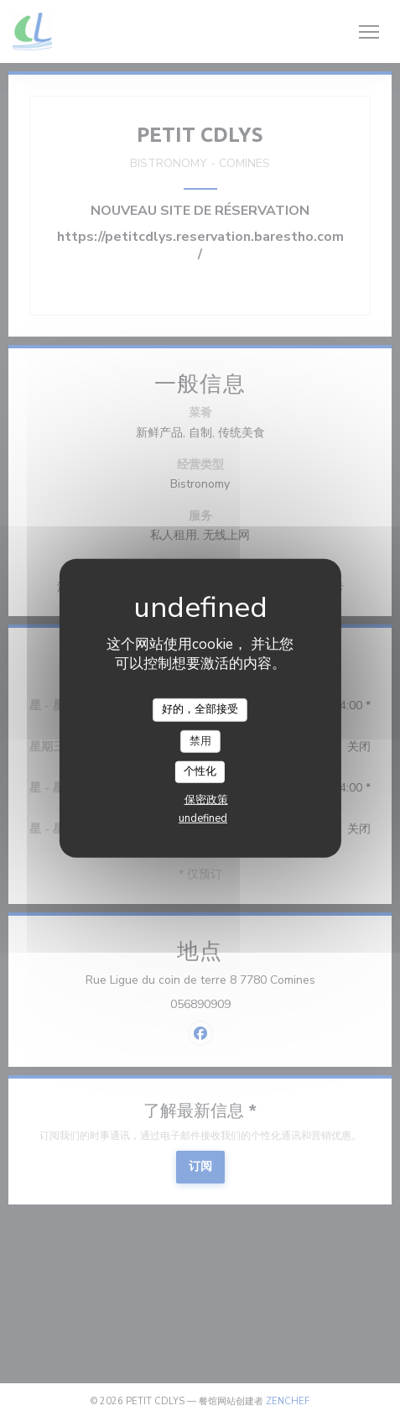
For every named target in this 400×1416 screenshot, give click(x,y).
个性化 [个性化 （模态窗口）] (200, 771)
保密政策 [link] (206, 799)
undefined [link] (203, 818)
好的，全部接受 (200, 709)
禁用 (200, 740)
